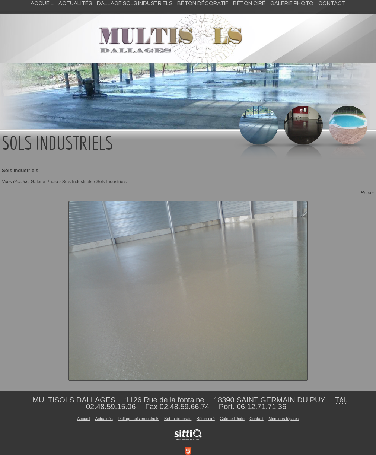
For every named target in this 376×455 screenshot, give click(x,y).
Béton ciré (249, 3)
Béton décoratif (202, 3)
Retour (367, 192)
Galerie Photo (291, 3)
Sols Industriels (77, 181)
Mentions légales (283, 418)
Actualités (75, 3)
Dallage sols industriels (134, 3)
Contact (331, 3)
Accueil (42, 3)
